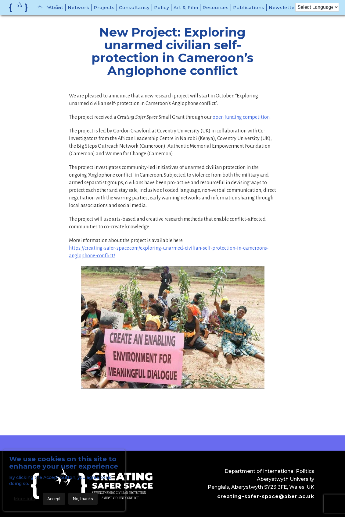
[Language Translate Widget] (317, 7)
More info (24, 498)
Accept (54, 498)
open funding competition (241, 117)
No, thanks (83, 498)
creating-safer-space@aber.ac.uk (265, 496)
